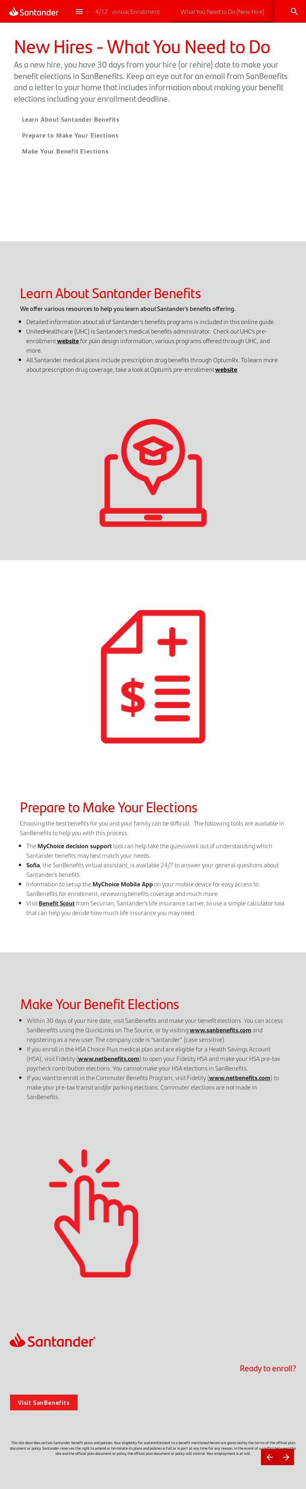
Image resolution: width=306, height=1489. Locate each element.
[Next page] (286, 1457)
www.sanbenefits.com (220, 1035)
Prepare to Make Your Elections (70, 135)
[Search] (294, 11)
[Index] (79, 11)
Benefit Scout (57, 909)
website (68, 340)
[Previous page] (269, 1457)
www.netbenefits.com (108, 1064)
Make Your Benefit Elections (65, 150)
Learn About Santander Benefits (71, 119)
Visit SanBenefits (44, 1408)
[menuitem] (127, 11)
